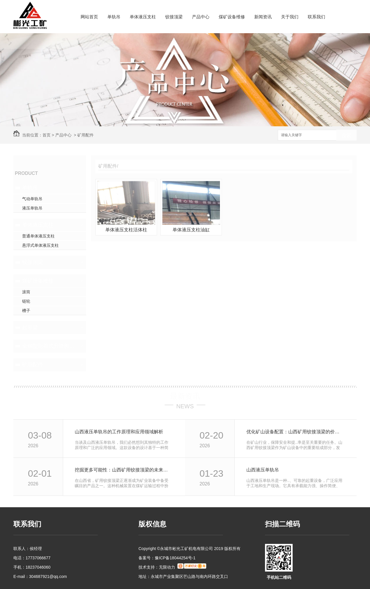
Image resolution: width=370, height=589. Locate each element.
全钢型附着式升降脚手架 (49, 346)
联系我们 (316, 16)
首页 (46, 135)
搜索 (346, 135)
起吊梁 (30, 327)
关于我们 (289, 16)
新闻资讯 (263, 16)
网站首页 (89, 16)
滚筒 (26, 292)
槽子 (26, 310)
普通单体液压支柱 (38, 236)
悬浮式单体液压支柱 (40, 245)
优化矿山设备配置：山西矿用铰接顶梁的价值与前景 (295, 431)
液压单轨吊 (32, 208)
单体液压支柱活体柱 (126, 229)
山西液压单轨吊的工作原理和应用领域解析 (119, 431)
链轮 (26, 301)
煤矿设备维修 (232, 16)
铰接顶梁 (174, 16)
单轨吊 (113, 16)
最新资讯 (185, 396)
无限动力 (167, 567)
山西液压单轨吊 (262, 469)
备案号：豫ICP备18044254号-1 (166, 558)
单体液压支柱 (143, 16)
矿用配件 (85, 135)
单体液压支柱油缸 (191, 229)
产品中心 (200, 16)
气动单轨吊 (32, 198)
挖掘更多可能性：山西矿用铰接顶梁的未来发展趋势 (123, 469)
